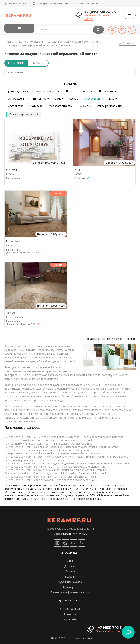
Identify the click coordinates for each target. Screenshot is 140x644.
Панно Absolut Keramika (93, 471)
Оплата (70, 570)
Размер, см (84, 90)
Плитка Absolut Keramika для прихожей (28, 478)
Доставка (70, 564)
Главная (9, 41)
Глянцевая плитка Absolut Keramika (78, 452)
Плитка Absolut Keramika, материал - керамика (33, 445)
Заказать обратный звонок (96, 17)
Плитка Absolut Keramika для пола (25, 448)
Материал (36, 104)
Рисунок (71, 97)
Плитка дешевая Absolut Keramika (58, 435)
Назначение (103, 90)
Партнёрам (70, 585)
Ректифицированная (107, 104)
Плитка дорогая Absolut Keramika (102, 435)
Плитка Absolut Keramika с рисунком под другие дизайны (39, 461)
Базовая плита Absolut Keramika (24, 471)
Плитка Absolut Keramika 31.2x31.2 (107, 455)
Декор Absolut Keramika (61, 471)
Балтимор (12, 168)
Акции (70, 559)
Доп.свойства (15, 104)
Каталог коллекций (31, 41)
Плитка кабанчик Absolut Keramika (72, 438)
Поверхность (90, 97)
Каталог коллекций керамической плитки (73, 41)
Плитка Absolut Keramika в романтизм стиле (31, 468)
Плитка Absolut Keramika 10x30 (23, 455)
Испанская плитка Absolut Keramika (84, 468)
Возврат (70, 575)
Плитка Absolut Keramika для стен (70, 448)
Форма (56, 97)
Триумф (10, 311)
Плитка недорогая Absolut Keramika (26, 438)
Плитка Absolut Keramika (19, 435)
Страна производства (46, 90)
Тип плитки (39, 97)
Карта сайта (70, 618)
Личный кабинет (70, 607)
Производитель (17, 90)
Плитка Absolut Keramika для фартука (27, 475)
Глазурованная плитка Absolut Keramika (29, 452)
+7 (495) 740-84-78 (100, 11)
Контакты (70, 612)
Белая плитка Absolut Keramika (74, 478)
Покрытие (82, 104)
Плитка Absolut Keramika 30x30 (64, 455)
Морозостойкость (59, 104)
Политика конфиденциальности (70, 591)
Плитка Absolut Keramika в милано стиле (80, 465)
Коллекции (16, 63)
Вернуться (127, 43)
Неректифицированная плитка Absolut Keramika (34, 458)
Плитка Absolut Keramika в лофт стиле (28, 465)
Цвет (68, 90)
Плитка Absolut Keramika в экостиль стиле (103, 461)
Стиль (107, 97)
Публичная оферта (70, 580)
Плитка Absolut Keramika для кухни (75, 475)
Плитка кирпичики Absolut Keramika (26, 442)
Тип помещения (17, 97)
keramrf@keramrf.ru (75, 532)
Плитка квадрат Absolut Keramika (71, 442)
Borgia (78, 168)
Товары (38, 63)
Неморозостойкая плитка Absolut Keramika (91, 445)
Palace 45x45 (13, 239)
